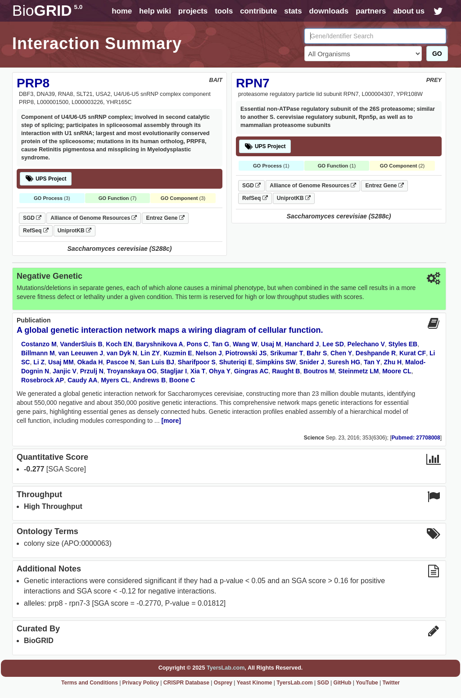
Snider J (311, 362)
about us (409, 11)
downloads (328, 11)
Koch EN (119, 344)
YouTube (367, 683)
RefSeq (36, 230)
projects (193, 11)
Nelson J (208, 353)
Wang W (245, 344)
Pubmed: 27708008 (416, 438)
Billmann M (38, 353)
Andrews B (149, 380)
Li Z (39, 362)
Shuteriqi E (236, 362)
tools (224, 11)
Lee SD (332, 344)
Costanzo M (39, 344)
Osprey (223, 683)
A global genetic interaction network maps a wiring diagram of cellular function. (170, 330)
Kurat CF (412, 353)
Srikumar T (286, 353)
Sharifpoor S (197, 362)
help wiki (155, 11)
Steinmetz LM (358, 371)
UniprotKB (74, 230)
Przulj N (92, 371)
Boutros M (318, 371)
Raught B (286, 371)
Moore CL (396, 371)
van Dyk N (122, 353)
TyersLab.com (225, 668)
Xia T (197, 371)
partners (371, 11)
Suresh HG (344, 362)
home (122, 11)
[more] (171, 420)
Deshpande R (376, 353)
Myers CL (115, 380)
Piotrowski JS (246, 353)
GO (437, 53)
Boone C (182, 380)
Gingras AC (251, 371)
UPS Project (46, 179)
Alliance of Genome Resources (93, 218)
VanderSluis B (81, 344)
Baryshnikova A (159, 344)
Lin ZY (150, 353)
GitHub (342, 683)
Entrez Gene (165, 218)
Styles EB (403, 344)
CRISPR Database (186, 683)
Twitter (391, 683)
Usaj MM (61, 362)
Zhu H (393, 362)
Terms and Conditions (89, 683)
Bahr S (317, 353)
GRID (47, 10)
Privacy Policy (140, 683)
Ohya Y (219, 371)
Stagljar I (173, 371)
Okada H (90, 362)
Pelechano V (366, 344)
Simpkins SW (276, 362)
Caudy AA (82, 380)
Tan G (221, 344)
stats (293, 11)
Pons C (197, 344)
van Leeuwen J (80, 353)
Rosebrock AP (42, 380)
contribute (258, 11)
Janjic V (65, 371)
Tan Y (372, 362)
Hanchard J (302, 344)
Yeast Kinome (254, 683)
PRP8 (33, 83)
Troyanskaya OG (132, 371)
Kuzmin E (177, 353)
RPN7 (253, 83)
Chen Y (341, 353)
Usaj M (271, 344)
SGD (32, 218)
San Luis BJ (156, 362)
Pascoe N (120, 362)
